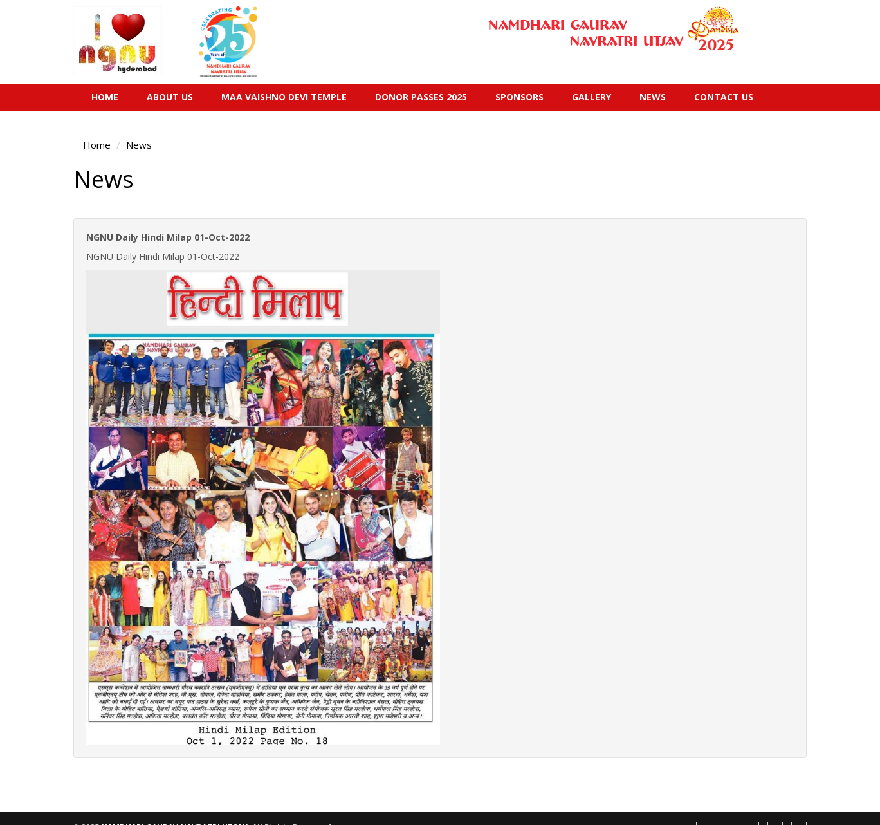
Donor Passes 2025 (421, 97)
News (652, 97)
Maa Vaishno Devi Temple (284, 97)
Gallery (591, 97)
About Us (170, 97)
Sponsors (519, 97)
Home (104, 97)
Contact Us (723, 97)
